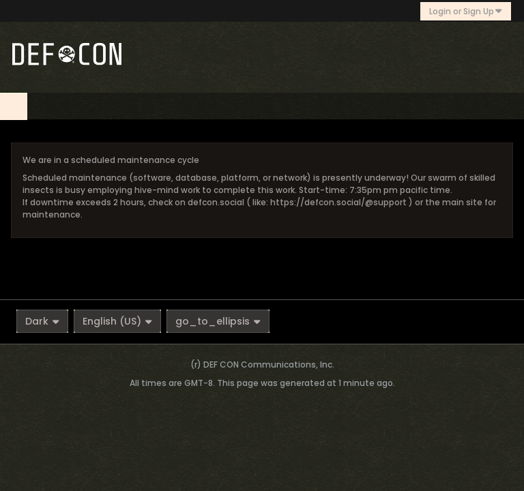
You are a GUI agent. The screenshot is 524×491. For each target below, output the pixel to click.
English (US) (117, 321)
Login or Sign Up (465, 11)
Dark (42, 321)
